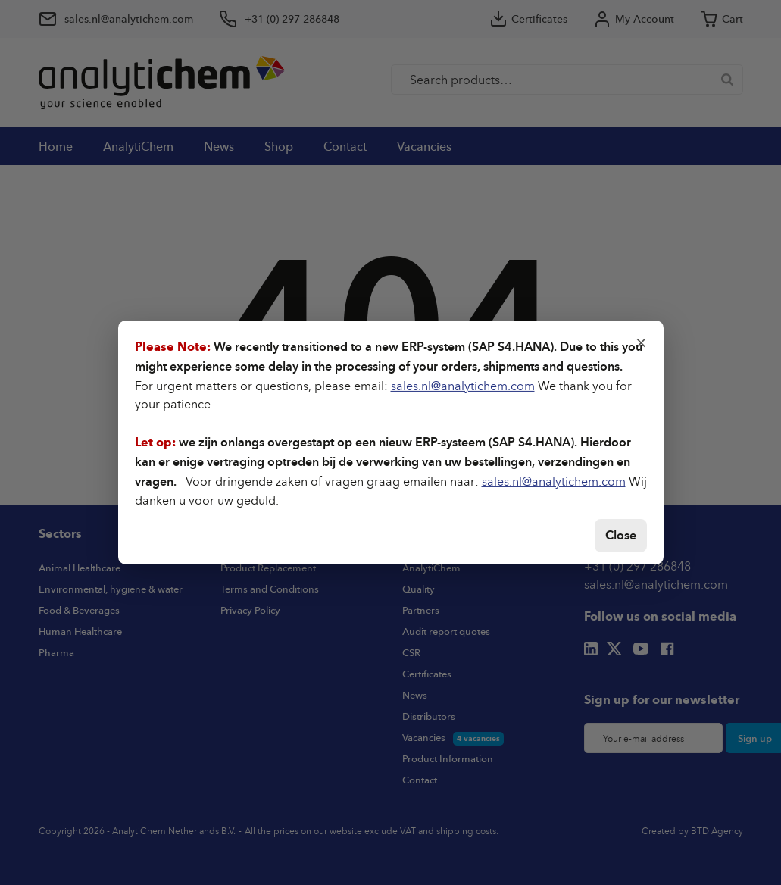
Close (620, 535)
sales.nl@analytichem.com (463, 386)
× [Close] (641, 342)
